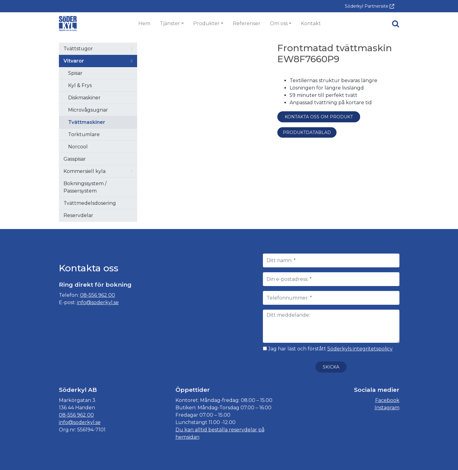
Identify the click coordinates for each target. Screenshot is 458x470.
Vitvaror (74, 61)
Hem (144, 23)
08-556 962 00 (97, 295)
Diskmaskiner (84, 98)
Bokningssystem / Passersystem (85, 187)
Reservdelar (78, 215)
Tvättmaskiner (86, 122)
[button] (395, 24)
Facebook (387, 400)
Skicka (331, 367)
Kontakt (311, 23)
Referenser (246, 23)
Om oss (279, 23)
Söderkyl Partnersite (369, 6)
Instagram (387, 408)
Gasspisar (75, 159)
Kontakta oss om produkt (319, 117)
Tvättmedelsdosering (90, 203)
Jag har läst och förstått (328, 349)
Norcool (78, 147)
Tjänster (170, 23)
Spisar (75, 73)
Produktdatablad (307, 132)
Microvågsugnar (88, 110)
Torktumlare (84, 134)
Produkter (206, 23)
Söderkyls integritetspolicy (360, 349)
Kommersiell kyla (85, 171)
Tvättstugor (78, 49)
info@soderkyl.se (98, 302)
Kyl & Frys (80, 85)
